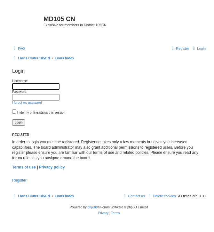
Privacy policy (52, 167)
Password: (19, 92)
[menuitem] (18, 48)
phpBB (92, 207)
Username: (20, 81)
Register (19, 180)
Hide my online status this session (38, 112)
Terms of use (24, 167)
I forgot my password (27, 102)
